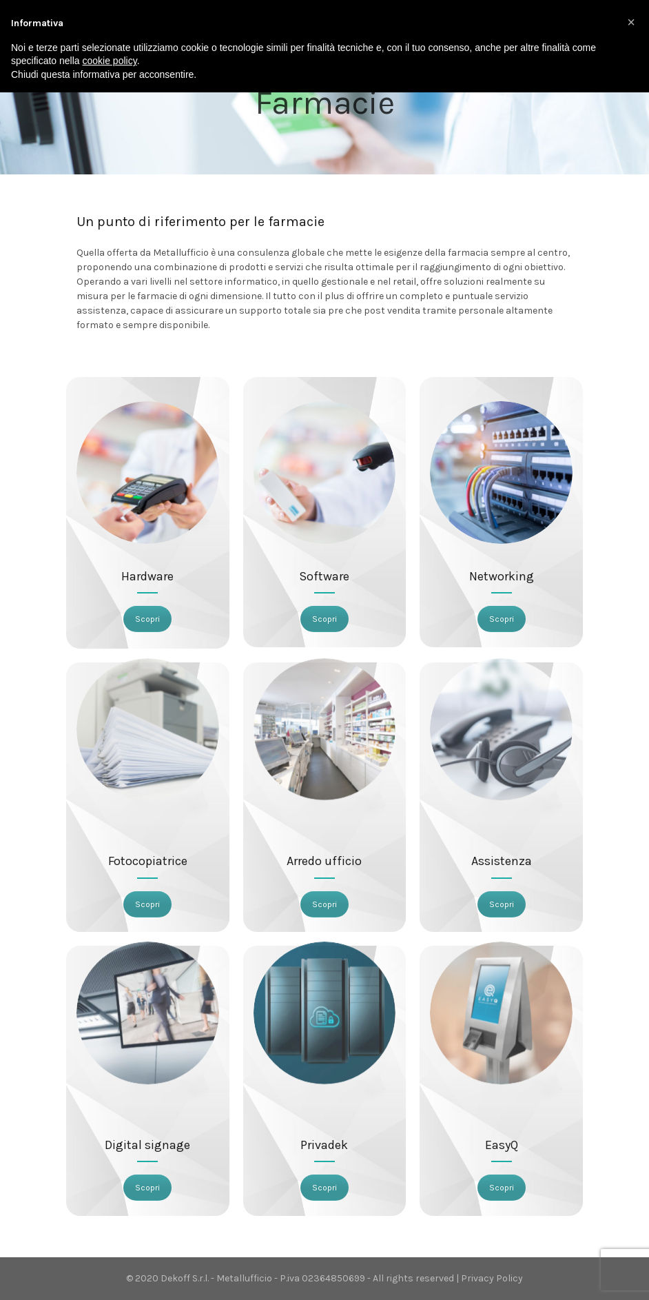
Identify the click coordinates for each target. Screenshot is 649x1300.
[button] (631, 22)
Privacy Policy (492, 1278)
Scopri (147, 619)
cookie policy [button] (110, 60)
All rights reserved (413, 1278)
